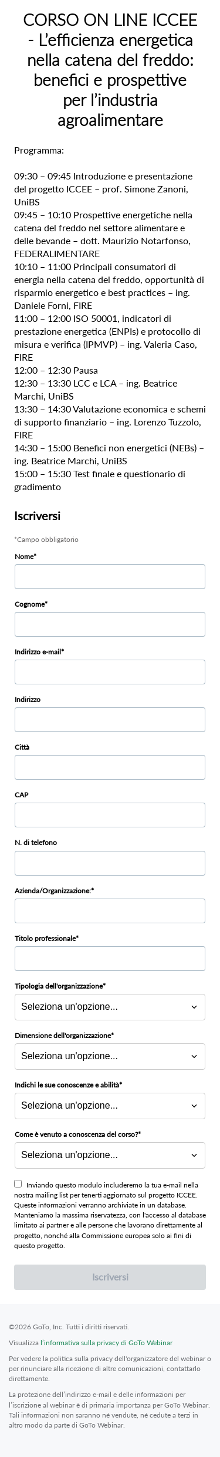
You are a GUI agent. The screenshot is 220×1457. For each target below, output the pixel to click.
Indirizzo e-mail (38, 651)
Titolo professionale (45, 938)
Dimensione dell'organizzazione (63, 1035)
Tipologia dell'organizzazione (59, 986)
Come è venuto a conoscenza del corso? (76, 1134)
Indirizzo (27, 699)
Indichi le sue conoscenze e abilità (67, 1084)
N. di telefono (36, 842)
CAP (21, 794)
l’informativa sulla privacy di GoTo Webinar (106, 1342)
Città (22, 747)
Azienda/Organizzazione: (53, 890)
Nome (24, 556)
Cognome (30, 604)
